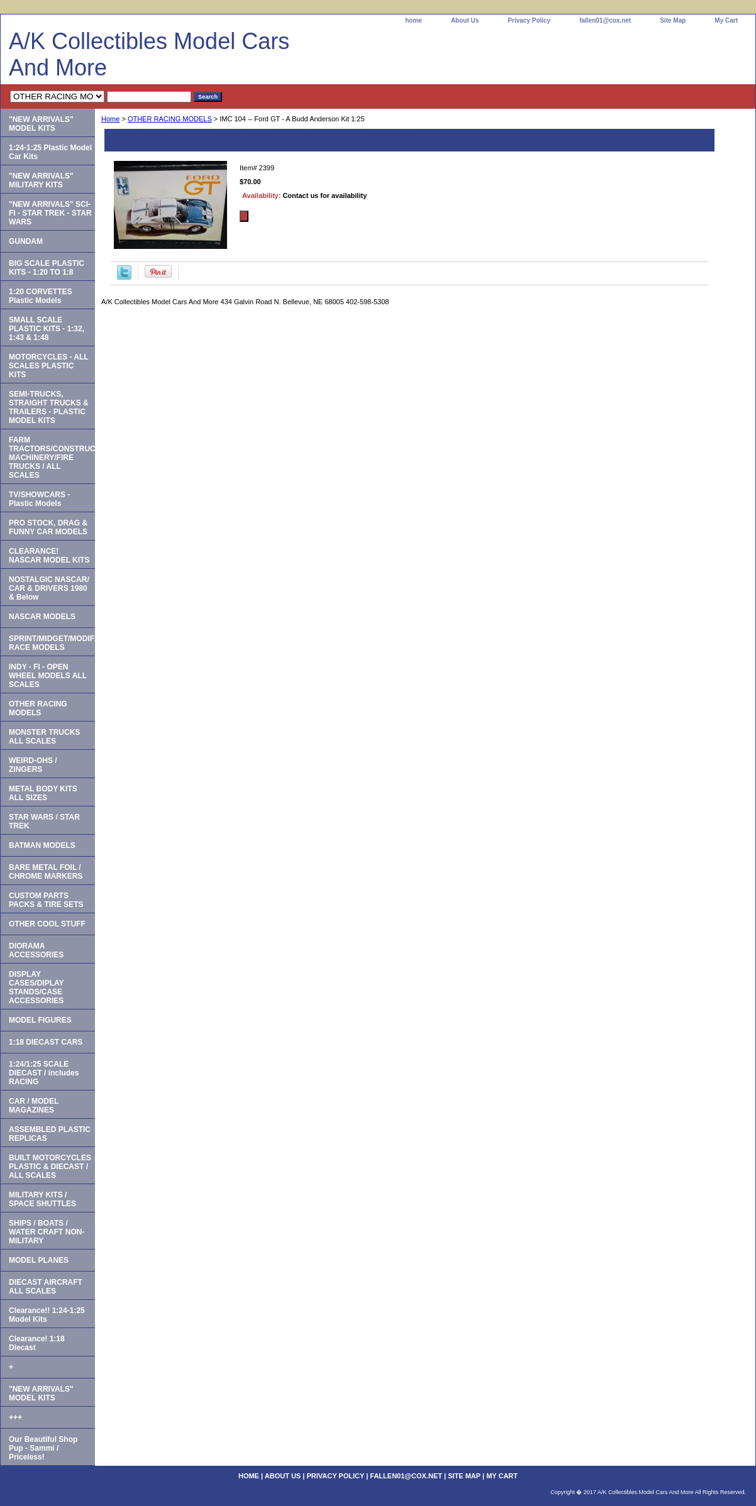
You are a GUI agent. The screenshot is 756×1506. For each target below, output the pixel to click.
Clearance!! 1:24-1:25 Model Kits (47, 1315)
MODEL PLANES (39, 1260)
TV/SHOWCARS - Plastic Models (39, 499)
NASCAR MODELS (42, 616)
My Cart (726, 20)
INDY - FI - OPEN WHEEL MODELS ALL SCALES (48, 675)
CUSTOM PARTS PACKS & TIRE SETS (46, 900)
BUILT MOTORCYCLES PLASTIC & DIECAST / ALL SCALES (50, 1166)
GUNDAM (26, 241)
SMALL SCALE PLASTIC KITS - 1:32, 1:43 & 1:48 (46, 329)
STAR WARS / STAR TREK (44, 821)
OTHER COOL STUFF (47, 924)
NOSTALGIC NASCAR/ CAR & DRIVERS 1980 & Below (49, 588)
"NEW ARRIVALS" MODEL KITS (41, 124)
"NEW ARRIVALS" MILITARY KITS (41, 180)
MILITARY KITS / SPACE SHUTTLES (42, 1199)
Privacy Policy (529, 20)
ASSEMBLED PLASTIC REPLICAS (50, 1134)
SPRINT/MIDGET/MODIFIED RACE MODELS (52, 643)
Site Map (673, 20)
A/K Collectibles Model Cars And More (149, 54)
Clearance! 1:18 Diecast (37, 1343)
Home (110, 119)
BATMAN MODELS (42, 845)
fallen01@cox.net (605, 20)
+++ (15, 1417)
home (413, 20)
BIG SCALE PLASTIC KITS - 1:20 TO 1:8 (46, 268)
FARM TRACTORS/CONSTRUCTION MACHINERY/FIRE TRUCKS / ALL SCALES (52, 458)
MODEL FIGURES (40, 1020)
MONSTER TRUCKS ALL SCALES (44, 736)
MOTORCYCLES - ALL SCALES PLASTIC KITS (49, 366)
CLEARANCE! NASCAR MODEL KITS (49, 555)
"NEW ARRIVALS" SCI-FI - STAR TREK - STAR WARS (50, 213)
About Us (465, 20)
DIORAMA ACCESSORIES (36, 950)
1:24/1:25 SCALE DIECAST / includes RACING (44, 1073)
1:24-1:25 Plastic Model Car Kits (50, 152)
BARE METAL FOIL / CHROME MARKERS (45, 872)
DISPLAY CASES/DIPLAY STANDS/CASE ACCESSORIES (36, 987)
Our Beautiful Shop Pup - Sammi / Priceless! (43, 1448)
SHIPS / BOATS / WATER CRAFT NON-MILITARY (46, 1232)
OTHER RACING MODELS (170, 119)
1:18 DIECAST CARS (45, 1042)
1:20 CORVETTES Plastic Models (40, 296)
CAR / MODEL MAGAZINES (33, 1105)
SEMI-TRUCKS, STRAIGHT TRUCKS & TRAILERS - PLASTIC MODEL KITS (49, 407)
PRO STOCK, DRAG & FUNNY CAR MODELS (48, 527)
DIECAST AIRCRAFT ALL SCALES (45, 1286)
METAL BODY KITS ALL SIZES (43, 793)
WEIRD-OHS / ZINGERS (33, 765)
